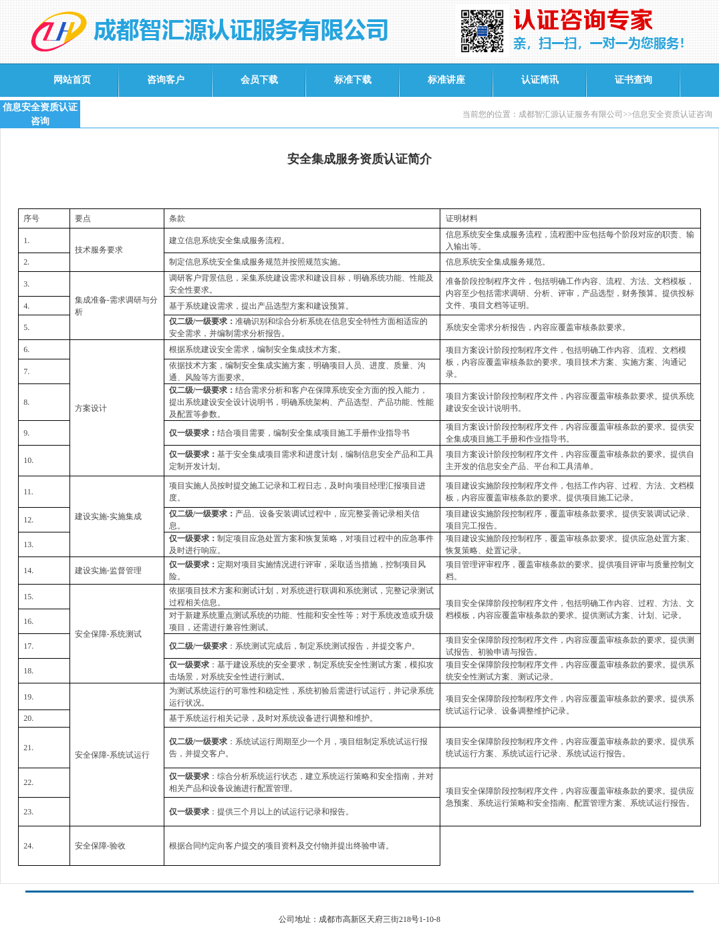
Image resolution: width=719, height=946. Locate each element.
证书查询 (633, 80)
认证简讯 (540, 80)
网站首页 (72, 80)
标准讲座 (446, 80)
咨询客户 (165, 80)
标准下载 (353, 80)
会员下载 (259, 80)
